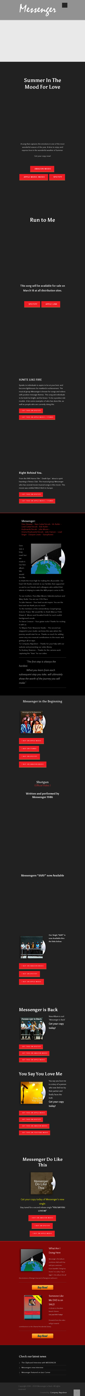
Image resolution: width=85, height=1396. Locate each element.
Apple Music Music (33, 177)
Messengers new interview (32, 1367)
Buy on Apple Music (31, 741)
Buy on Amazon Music (33, 764)
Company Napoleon (58, 1392)
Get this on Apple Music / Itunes (37, 417)
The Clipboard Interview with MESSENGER (38, 1363)
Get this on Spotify (31, 410)
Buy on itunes (29, 748)
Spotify (57, 177)
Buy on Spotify (29, 756)
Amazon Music (42, 169)
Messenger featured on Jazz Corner (35, 1372)
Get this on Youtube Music (34, 1132)
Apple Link (50, 304)
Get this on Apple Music (33, 1060)
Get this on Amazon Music (34, 1053)
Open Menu (64, 5)
